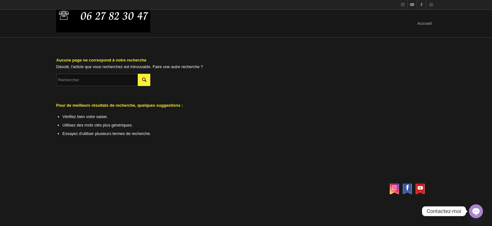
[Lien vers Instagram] (402, 4)
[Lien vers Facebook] (421, 4)
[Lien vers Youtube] (412, 4)
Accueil (424, 23)
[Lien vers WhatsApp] (431, 4)
